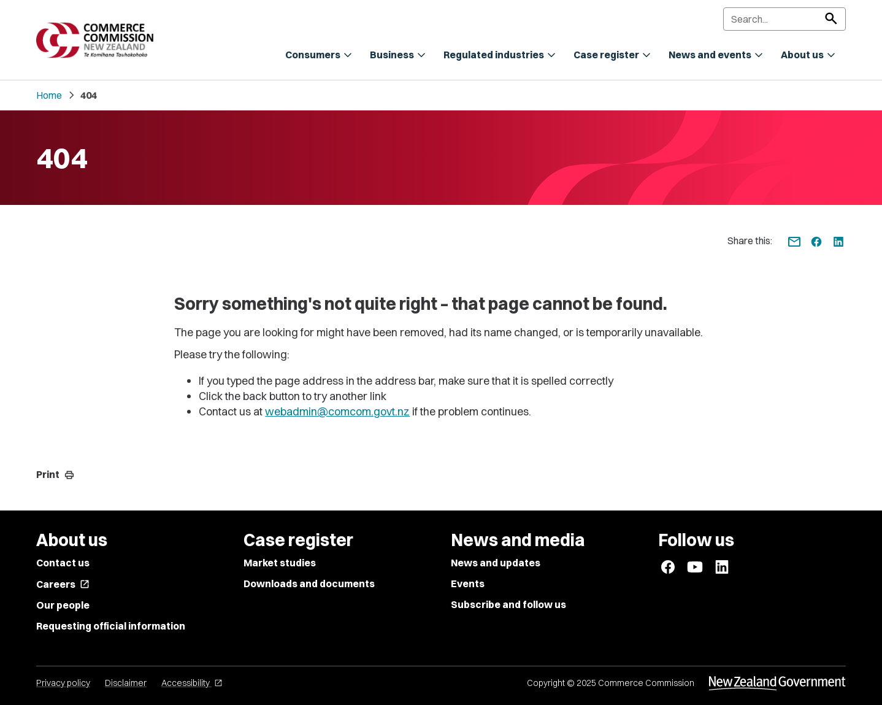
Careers (63, 584)
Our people (63, 605)
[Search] (784, 19)
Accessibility (192, 682)
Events (468, 583)
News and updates (495, 563)
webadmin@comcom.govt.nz (337, 411)
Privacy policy (63, 682)
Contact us (63, 563)
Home (49, 95)
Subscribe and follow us (508, 604)
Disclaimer (126, 682)
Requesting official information (110, 626)
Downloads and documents (309, 583)
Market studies (280, 563)
